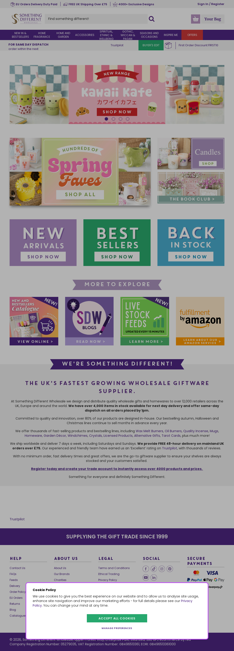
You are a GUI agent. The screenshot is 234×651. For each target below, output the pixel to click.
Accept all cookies (117, 618)
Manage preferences (117, 628)
